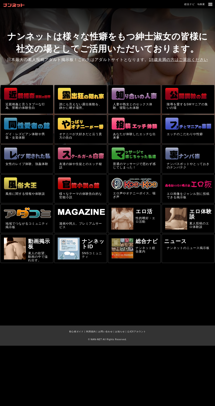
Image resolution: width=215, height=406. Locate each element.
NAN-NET (96, 339)
